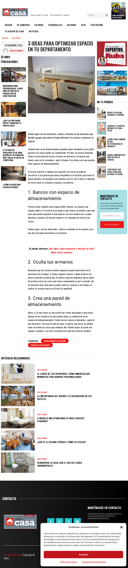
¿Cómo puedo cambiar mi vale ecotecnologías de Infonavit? (116, 143)
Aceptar (83, 554)
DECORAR (16, 38)
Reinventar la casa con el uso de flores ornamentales (59, 464)
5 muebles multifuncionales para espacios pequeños (60, 419)
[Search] (106, 15)
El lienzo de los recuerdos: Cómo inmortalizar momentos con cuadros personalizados (63, 375)
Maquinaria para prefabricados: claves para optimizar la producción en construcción (13, 90)
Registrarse (112, 224)
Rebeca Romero (16, 50)
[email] (112, 215)
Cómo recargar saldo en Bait (118, 16)
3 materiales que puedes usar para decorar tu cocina (115, 172)
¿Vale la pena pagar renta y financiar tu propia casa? (12, 123)
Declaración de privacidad (94, 562)
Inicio (5, 38)
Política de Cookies (68, 562)
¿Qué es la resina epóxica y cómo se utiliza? (61, 442)
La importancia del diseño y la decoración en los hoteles (64, 397)
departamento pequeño (55, 341)
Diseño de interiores (40, 345)
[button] (121, 527)
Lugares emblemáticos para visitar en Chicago (116, 157)
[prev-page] (99, 184)
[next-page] (104, 184)
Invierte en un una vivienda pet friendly (115, 113)
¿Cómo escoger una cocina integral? (11, 186)
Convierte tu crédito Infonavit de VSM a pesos (116, 128)
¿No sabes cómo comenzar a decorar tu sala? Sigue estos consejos (71, 250)
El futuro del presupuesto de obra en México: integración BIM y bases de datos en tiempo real (13, 155)
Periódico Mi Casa (13, 555)
